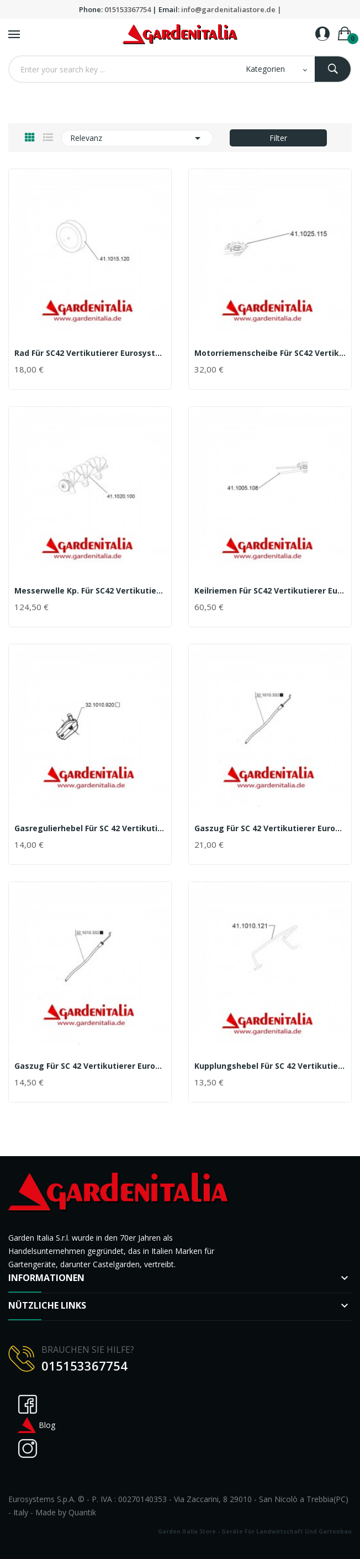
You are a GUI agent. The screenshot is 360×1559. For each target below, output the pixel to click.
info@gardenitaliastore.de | (231, 9)
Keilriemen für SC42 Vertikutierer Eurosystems (270, 591)
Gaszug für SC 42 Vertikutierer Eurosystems (270, 828)
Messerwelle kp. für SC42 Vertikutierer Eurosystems (90, 591)
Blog (36, 1425)
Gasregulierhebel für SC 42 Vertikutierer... (90, 828)
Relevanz (137, 138)
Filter (278, 138)
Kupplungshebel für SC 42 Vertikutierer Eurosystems (270, 1066)
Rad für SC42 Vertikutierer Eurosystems (90, 353)
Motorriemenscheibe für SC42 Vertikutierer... (270, 353)
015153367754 (127, 9)
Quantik (82, 1512)
